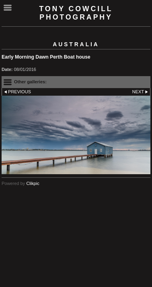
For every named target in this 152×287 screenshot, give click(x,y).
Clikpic (32, 183)
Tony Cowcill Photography (76, 13)
